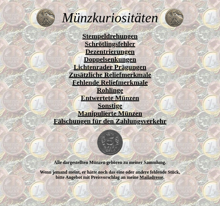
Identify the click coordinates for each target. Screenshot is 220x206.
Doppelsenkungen (110, 59)
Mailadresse (151, 177)
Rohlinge (110, 90)
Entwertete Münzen (110, 98)
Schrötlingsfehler (110, 43)
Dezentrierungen (110, 51)
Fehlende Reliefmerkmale (110, 82)
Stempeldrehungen (110, 36)
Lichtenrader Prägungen (110, 67)
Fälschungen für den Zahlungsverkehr (110, 121)
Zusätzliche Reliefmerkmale (110, 74)
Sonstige (110, 105)
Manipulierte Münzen (110, 113)
